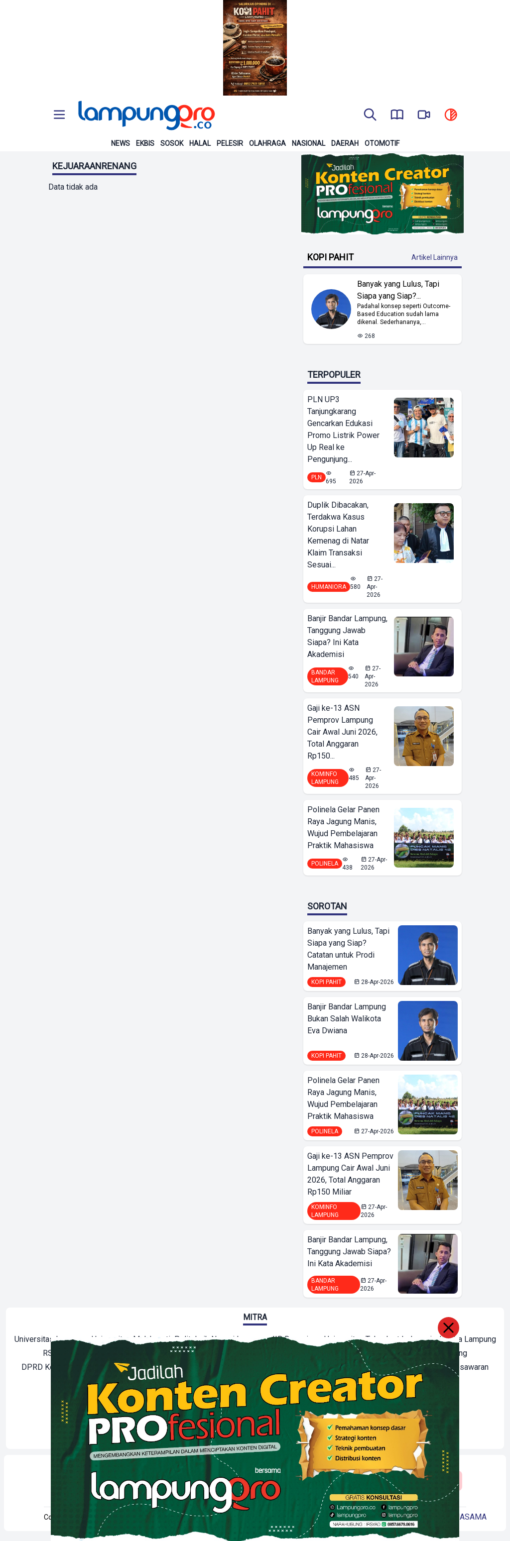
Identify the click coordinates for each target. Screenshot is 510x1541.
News (120, 143)
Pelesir (230, 143)
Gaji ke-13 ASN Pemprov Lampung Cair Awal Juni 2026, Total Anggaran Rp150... (342, 732)
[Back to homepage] (145, 115)
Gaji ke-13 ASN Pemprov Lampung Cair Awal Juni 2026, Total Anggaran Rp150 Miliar (350, 1174)
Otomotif (382, 143)
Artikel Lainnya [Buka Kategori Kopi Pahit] (434, 257)
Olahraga (267, 143)
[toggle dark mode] (450, 115)
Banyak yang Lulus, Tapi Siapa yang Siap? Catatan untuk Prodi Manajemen (348, 949)
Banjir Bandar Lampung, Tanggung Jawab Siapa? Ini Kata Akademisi (347, 636)
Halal (200, 143)
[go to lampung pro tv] (423, 115)
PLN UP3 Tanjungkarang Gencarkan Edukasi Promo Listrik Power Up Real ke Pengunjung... (343, 429)
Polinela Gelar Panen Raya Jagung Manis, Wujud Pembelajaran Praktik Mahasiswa (343, 827)
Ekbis (145, 143)
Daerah (345, 143)
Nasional (308, 143)
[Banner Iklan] (255, 48)
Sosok (171, 143)
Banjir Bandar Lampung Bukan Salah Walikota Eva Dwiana (346, 1018)
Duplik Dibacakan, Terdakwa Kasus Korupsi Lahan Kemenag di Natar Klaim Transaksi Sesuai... (338, 534)
